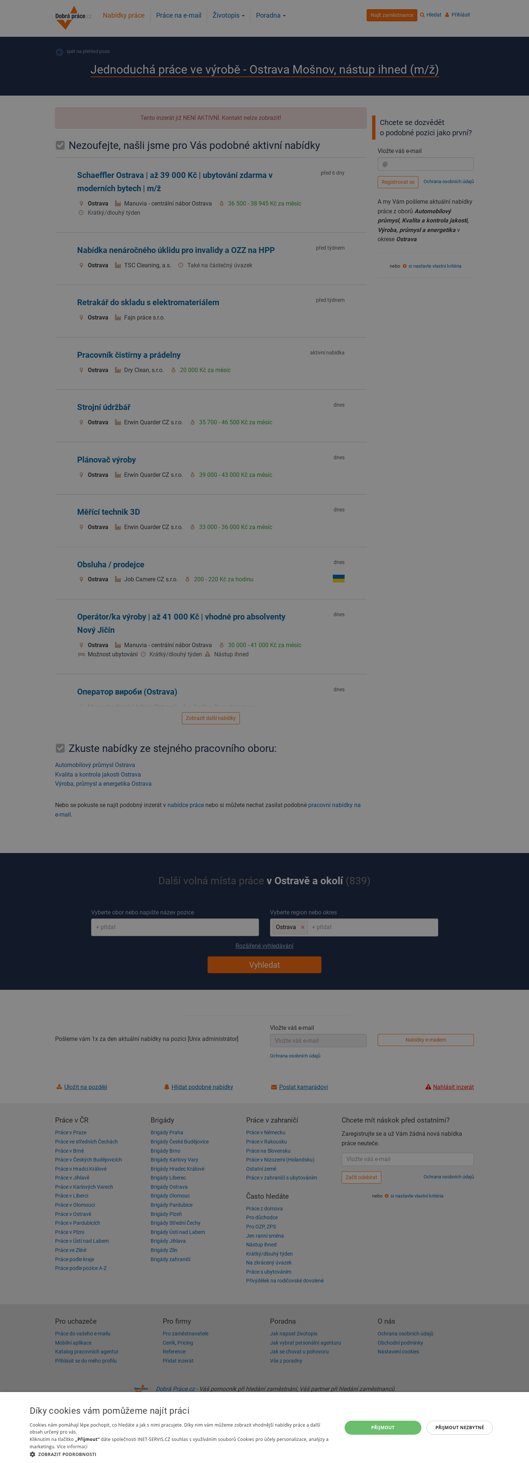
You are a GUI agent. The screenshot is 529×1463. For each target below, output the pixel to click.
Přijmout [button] (383, 1427)
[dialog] (264, 1427)
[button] (181, 1453)
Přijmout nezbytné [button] (459, 1427)
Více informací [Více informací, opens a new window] (72, 1447)
